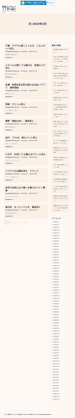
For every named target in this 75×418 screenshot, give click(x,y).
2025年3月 (56, 254)
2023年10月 (56, 301)
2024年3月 (56, 287)
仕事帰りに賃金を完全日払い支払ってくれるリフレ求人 (60, 198)
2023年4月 (56, 317)
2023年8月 (56, 306)
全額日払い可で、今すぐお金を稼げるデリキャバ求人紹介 (60, 150)
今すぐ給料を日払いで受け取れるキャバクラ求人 (60, 173)
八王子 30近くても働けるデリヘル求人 (25, 153)
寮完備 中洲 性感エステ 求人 (60, 50)
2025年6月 (56, 246)
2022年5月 (56, 347)
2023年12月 (56, 295)
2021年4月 (56, 382)
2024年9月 (56, 271)
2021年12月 (56, 361)
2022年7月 (56, 341)
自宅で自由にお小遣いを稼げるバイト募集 (25, 188)
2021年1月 (56, 391)
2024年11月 (56, 265)
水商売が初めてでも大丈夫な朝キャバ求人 (60, 98)
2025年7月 (56, 243)
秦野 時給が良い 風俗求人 (19, 120)
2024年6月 (56, 279)
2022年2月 (56, 355)
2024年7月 (56, 276)
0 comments (24, 51)
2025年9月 (56, 238)
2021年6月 (56, 377)
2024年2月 (56, 290)
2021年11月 (56, 363)
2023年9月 (56, 303)
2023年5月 (56, 314)
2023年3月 (56, 320)
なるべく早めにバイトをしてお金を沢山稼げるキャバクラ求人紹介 (60, 133)
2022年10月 (56, 333)
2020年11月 (56, 396)
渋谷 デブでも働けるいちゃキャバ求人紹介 (60, 84)
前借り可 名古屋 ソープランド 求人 (60, 115)
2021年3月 (56, 385)
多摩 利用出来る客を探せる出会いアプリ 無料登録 (25, 86)
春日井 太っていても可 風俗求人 (22, 206)
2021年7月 (56, 374)
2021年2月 (56, 388)
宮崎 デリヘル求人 (15, 104)
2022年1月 (56, 358)
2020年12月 (56, 393)
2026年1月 (56, 227)
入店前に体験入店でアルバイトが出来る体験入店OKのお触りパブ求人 (60, 107)
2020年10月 (56, 399)
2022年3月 (56, 352)
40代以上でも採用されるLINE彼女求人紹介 (59, 158)
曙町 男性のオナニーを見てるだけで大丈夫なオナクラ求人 (60, 124)
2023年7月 (56, 309)
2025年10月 (56, 235)
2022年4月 (56, 350)
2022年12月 (56, 328)
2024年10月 (56, 268)
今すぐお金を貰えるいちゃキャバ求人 (60, 91)
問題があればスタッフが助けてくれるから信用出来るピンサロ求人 (60, 208)
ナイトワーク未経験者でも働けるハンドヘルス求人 (60, 142)
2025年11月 (56, 232)
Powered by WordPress (45, 414)
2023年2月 (56, 322)
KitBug (30, 414)
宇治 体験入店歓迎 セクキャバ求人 (60, 166)
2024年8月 (56, 273)
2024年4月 (56, 284)
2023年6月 (56, 311)
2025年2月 (56, 257)
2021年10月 (56, 366)
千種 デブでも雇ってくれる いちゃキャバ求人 (25, 47)
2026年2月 (56, 224)
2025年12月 (56, 230)
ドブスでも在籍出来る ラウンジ (22, 170)
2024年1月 (56, 292)
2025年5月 (56, 249)
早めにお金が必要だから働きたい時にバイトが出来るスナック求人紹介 (60, 59)
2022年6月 (56, 344)
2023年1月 (56, 325)
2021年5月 (56, 380)
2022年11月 (56, 331)
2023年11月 (56, 298)
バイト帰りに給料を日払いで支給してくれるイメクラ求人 (60, 189)
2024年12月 (56, 262)
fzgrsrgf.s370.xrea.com (13, 51)
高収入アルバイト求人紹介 (9, 8)
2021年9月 (56, 369)
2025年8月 (56, 241)
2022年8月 (56, 339)
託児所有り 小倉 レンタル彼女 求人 (60, 67)
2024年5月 (56, 281)
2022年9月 (56, 336)
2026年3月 (56, 221)
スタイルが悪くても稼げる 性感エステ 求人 (26, 66)
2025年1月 (56, 260)
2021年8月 (56, 371)
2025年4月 (56, 251)
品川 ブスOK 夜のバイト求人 (21, 137)
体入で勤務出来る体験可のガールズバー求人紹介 (60, 180)
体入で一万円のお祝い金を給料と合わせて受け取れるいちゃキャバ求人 (60, 76)
